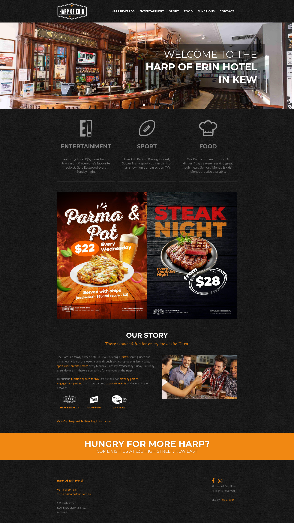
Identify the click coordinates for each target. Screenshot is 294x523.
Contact (227, 11)
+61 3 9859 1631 (67, 489)
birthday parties (129, 378)
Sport (174, 11)
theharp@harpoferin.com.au (74, 493)
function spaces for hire (85, 378)
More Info (94, 401)
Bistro (125, 356)
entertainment (79, 365)
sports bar (63, 365)
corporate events (116, 382)
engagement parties (69, 382)
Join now (119, 401)
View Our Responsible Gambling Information (84, 420)
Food (188, 11)
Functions (206, 11)
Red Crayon (227, 499)
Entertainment (152, 11)
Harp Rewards (123, 11)
